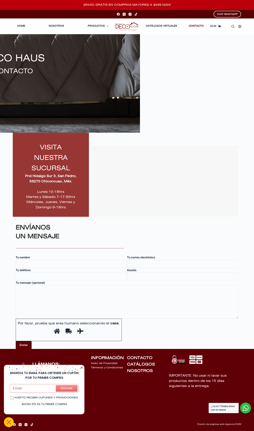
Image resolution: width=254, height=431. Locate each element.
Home (21, 26)
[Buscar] (232, 26)
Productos (99, 26)
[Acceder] (239, 26)
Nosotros (56, 26)
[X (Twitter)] (124, 14)
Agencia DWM (233, 424)
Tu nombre (71, 261)
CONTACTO (196, 26)
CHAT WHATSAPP (227, 14)
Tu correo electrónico (182, 261)
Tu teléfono (71, 273)
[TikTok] (135, 14)
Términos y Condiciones (107, 367)
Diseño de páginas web (211, 424)
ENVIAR (67, 388)
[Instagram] (130, 14)
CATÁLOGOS (141, 364)
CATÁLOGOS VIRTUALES (161, 26)
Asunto (182, 273)
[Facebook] (118, 14)
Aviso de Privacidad (104, 363)
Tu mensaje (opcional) (127, 300)
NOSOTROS (140, 371)
